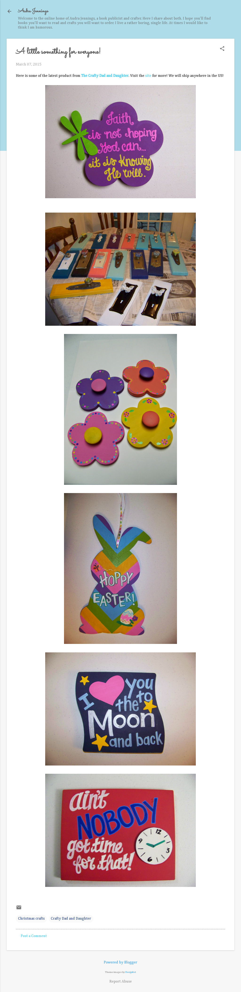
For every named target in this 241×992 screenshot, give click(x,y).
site (148, 76)
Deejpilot (130, 972)
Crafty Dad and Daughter (71, 919)
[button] (222, 49)
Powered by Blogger (120, 962)
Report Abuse (120, 982)
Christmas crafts (31, 919)
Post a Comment (34, 936)
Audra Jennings (33, 11)
